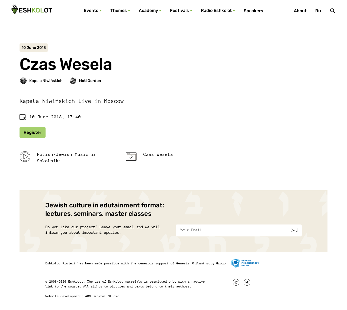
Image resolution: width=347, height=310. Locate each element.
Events (91, 10)
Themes (118, 10)
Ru (318, 10)
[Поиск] (333, 11)
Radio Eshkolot (216, 10)
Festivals (179, 10)
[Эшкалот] (31, 11)
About (300, 10)
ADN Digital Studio (102, 296)
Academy (148, 10)
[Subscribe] (294, 230)
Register (32, 132)
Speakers (253, 10)
